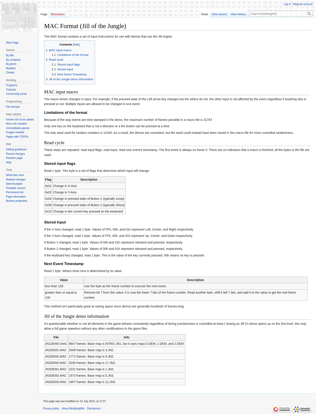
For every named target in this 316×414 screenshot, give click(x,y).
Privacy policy (51, 408)
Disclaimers (94, 408)
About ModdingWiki (73, 408)
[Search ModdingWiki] (280, 14)
